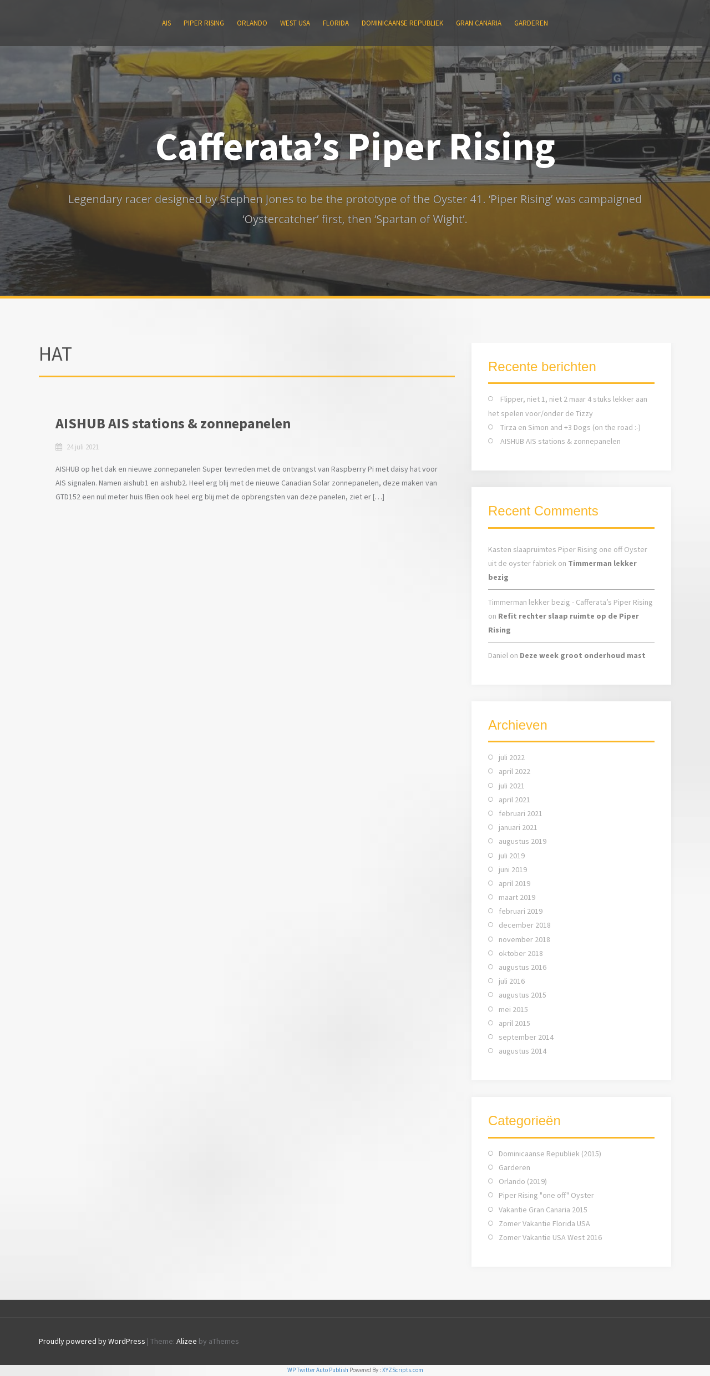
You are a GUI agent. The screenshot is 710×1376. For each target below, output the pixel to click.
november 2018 (524, 939)
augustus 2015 (522, 995)
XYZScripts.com (402, 1370)
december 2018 (525, 925)
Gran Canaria (478, 23)
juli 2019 (512, 856)
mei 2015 (513, 1009)
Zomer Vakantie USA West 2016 (550, 1237)
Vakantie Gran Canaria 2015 (543, 1210)
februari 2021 (520, 813)
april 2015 (514, 1023)
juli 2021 (512, 786)
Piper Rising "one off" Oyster (546, 1195)
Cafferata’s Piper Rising (355, 146)
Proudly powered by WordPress (92, 1341)
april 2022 (514, 771)
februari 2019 (520, 911)
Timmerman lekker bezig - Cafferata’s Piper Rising (570, 602)
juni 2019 (513, 869)
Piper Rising (204, 23)
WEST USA (295, 23)
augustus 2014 (522, 1051)
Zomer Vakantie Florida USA (544, 1223)
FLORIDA (336, 23)
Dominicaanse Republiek (402, 23)
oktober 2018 (521, 953)
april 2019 (514, 883)
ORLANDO (252, 23)
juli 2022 (512, 757)
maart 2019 (517, 897)
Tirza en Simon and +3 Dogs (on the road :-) (570, 427)
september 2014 (526, 1037)
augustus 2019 (522, 841)
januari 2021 (518, 827)
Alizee (186, 1341)
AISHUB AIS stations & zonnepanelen (173, 423)
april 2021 (514, 800)
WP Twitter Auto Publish (317, 1370)
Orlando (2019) (523, 1181)
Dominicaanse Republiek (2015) (550, 1154)
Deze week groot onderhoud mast (583, 655)
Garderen (531, 23)
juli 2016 (512, 981)
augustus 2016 (522, 967)
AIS (166, 23)
